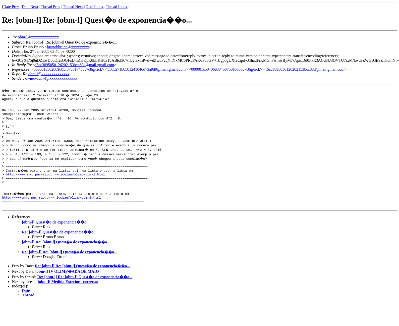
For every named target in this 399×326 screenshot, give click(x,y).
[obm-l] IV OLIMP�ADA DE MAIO (67, 287)
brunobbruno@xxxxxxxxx (68, 47)
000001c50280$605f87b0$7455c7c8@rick (68, 69)
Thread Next (73, 6)
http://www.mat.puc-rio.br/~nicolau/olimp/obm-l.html (55, 184)
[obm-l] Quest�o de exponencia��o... (55, 238)
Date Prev (11, 6)
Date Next (30, 6)
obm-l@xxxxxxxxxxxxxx (38, 37)
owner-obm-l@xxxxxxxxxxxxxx (51, 78)
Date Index (94, 6)
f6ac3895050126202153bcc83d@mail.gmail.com (74, 65)
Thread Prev (50, 6)
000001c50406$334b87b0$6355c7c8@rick (225, 69)
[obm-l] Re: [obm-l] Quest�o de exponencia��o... (66, 258)
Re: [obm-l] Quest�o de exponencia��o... (59, 248)
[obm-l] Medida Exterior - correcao (68, 297)
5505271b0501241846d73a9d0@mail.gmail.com (146, 69)
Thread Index (116, 6)
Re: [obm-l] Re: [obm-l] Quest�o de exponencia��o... (69, 268)
